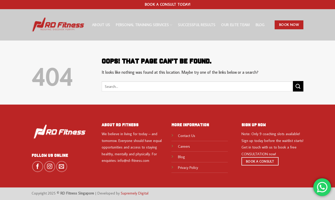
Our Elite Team (235, 24)
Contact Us (186, 135)
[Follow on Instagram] (49, 166)
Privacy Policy (188, 167)
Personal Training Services (144, 24)
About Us (101, 24)
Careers (184, 146)
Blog (260, 24)
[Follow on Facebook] (37, 166)
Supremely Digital (134, 193)
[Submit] (298, 86)
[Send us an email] (61, 166)
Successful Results (196, 24)
